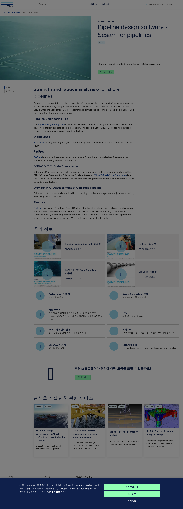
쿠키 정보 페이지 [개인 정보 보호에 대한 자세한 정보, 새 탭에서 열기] (59, 495)
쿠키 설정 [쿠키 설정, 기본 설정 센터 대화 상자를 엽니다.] (132, 504)
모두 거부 (132, 497)
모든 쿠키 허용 (132, 490)
